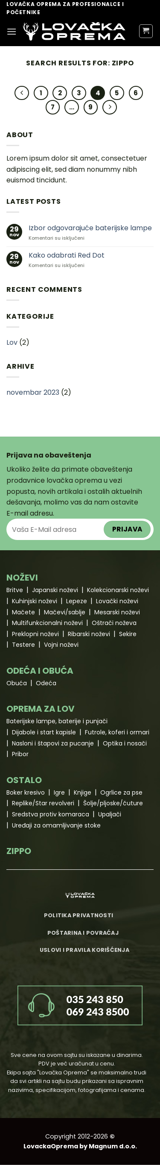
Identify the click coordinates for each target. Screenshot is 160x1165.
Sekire (128, 634)
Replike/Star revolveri (43, 803)
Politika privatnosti (78, 915)
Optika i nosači (125, 743)
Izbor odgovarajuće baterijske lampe (90, 228)
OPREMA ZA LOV (40, 709)
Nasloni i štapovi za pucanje (53, 743)
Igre (59, 792)
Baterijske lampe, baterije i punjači (57, 721)
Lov (11, 342)
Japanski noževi (55, 590)
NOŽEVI (22, 578)
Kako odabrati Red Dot (67, 255)
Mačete (23, 612)
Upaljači (109, 814)
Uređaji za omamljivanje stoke (56, 825)
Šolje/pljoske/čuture (113, 803)
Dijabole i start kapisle (44, 732)
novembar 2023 (32, 392)
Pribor (20, 754)
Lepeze (76, 601)
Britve (14, 590)
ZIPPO (18, 851)
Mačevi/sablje (64, 612)
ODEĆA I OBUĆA (39, 671)
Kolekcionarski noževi (118, 590)
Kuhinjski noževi (34, 601)
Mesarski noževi (117, 612)
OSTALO (24, 780)
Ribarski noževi (89, 634)
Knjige (82, 792)
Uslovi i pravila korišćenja (84, 950)
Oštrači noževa (114, 623)
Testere (23, 644)
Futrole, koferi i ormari (117, 732)
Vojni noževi (61, 644)
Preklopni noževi (35, 634)
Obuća (16, 683)
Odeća (46, 683)
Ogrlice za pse (121, 792)
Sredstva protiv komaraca (50, 814)
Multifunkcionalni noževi (47, 623)
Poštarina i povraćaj (83, 932)
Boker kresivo (25, 792)
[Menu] (11, 31)
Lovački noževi (117, 601)
